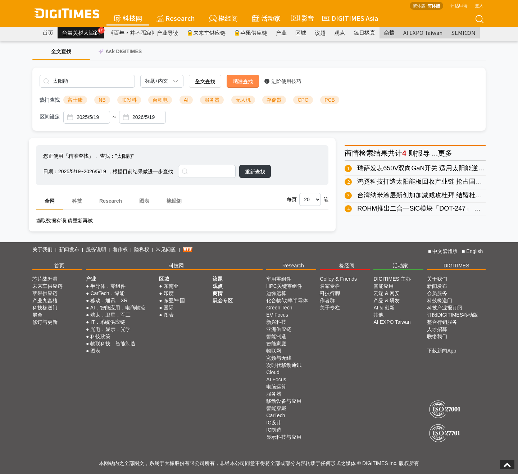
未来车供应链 (206, 32)
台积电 (160, 100)
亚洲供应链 (278, 329)
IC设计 (273, 422)
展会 (37, 315)
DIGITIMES (456, 265)
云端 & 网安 (386, 293)
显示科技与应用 (283, 437)
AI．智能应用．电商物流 (117, 307)
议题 (320, 32)
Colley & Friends (338, 279)
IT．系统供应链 (107, 322)
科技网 (128, 18)
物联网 (273, 351)
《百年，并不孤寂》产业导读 (143, 32)
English (474, 251)
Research (175, 18)
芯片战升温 (45, 279)
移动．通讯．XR (108, 300)
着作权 (120, 249)
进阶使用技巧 (282, 81)
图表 (144, 201)
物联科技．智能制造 (113, 343)
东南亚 (171, 286)
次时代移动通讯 (283, 365)
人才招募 (437, 329)
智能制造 (276, 336)
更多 (445, 153)
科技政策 (100, 336)
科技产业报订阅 (444, 307)
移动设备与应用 (283, 401)
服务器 (211, 100)
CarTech (275, 415)
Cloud (273, 372)
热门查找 (50, 100)
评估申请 (459, 5)
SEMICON (463, 32)
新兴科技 (276, 322)
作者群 (327, 300)
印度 (169, 293)
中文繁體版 (445, 251)
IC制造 (273, 430)
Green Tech (279, 307)
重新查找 (255, 171)
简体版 (433, 6)
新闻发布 (69, 249)
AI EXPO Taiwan (422, 32)
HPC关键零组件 (284, 286)
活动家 (266, 18)
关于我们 (42, 249)
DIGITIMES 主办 (391, 279)
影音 (301, 18)
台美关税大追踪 (83, 31)
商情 (389, 32)
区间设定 (50, 117)
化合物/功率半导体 (287, 300)
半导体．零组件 (108, 286)
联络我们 (437, 336)
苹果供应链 (250, 32)
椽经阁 (223, 18)
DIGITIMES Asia (350, 18)
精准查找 (243, 81)
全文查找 (205, 81)
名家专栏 (330, 286)
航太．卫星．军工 (110, 315)
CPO (302, 100)
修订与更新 (45, 322)
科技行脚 (330, 293)
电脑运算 (276, 387)
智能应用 (383, 286)
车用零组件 (278, 279)
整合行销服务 (442, 322)
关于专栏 (330, 307)
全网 (50, 201)
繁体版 (419, 6)
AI (186, 100)
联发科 (129, 100)
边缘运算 (276, 293)
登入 (479, 5)
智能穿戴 (276, 408)
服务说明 (96, 249)
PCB (329, 100)
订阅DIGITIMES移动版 (452, 315)
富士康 (75, 100)
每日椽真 (364, 32)
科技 (77, 201)
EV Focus (277, 315)
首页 (47, 32)
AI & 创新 (383, 307)
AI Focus (276, 379)
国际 (169, 307)
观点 (339, 32)
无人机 (243, 100)
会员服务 (437, 293)
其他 (378, 315)
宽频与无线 (278, 358)
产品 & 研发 (386, 300)
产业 (281, 32)
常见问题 (166, 249)
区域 (300, 32)
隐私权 (141, 249)
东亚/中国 (174, 300)
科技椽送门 (45, 307)
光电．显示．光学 (110, 329)
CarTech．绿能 (107, 293)
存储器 (274, 100)
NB (102, 100)
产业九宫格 (45, 300)
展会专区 (223, 300)
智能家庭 (276, 343)
